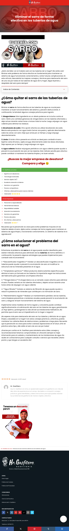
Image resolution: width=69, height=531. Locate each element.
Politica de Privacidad (8, 486)
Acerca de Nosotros (8, 499)
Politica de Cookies (7, 482)
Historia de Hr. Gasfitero (9, 502)
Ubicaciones (5, 495)
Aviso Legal (5, 478)
